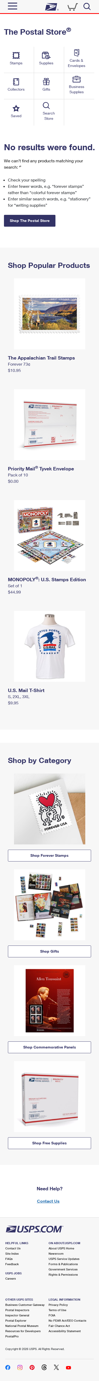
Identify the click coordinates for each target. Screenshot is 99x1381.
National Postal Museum (22, 1325)
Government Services (63, 1269)
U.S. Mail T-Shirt (26, 690)
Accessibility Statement (65, 1331)
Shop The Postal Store (30, 220)
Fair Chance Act (59, 1325)
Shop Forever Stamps (49, 855)
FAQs (9, 1258)
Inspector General (17, 1315)
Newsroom (56, 1253)
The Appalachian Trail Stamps (41, 358)
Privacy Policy (58, 1304)
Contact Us (48, 1200)
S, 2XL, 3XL (19, 696)
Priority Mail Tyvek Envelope (41, 468)
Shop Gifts (49, 951)
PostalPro (12, 1336)
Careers (10, 1278)
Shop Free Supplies (49, 1143)
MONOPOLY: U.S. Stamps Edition (47, 579)
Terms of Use (57, 1310)
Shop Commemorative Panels (49, 1047)
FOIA (52, 1315)
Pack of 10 (18, 474)
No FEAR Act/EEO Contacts (67, 1320)
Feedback (12, 1264)
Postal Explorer (15, 1320)
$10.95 (14, 370)
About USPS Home (61, 1248)
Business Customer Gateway (25, 1304)
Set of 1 (15, 585)
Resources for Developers (23, 1331)
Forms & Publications (63, 1264)
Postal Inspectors (17, 1310)
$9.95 (13, 702)
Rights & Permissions (63, 1274)
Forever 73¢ (19, 363)
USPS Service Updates (64, 1258)
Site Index (12, 1253)
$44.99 (14, 591)
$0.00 (13, 481)
